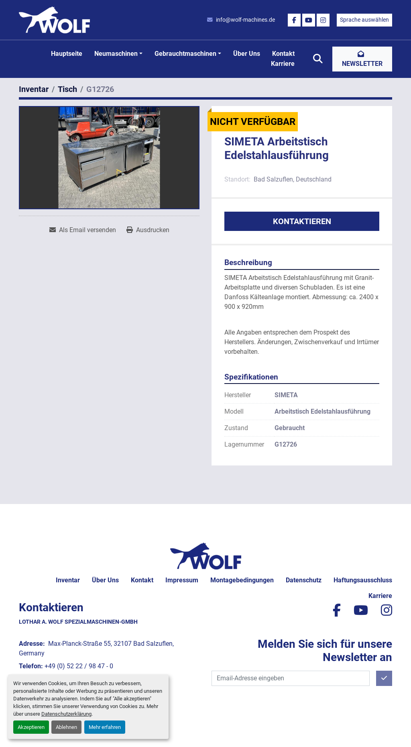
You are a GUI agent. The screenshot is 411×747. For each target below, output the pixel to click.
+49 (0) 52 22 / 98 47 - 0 (79, 666)
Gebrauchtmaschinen (185, 53)
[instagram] (323, 20)
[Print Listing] (148, 230)
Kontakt (283, 53)
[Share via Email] (82, 230)
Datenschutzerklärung (66, 714)
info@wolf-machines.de (245, 19)
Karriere (283, 63)
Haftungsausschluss (363, 580)
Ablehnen (66, 727)
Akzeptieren (31, 727)
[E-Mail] (291, 678)
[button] (118, 54)
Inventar (68, 580)
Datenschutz (303, 580)
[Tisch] (67, 89)
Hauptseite (66, 53)
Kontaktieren (302, 221)
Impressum (181, 580)
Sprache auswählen (364, 19)
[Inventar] (34, 89)
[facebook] (294, 20)
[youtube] (308, 20)
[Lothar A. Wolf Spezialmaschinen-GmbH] (205, 555)
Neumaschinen (116, 53)
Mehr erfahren (105, 727)
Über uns (246, 53)
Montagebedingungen (242, 580)
